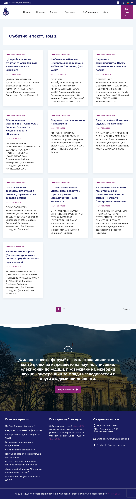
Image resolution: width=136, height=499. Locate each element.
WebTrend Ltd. (114, 493)
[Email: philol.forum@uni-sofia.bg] (111, 440)
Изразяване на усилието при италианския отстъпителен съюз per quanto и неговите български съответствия (112, 193)
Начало (35, 12)
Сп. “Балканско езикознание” (20, 450)
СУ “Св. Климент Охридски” (20, 427)
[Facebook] (117, 2)
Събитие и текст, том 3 (61, 427)
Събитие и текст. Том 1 (17, 54)
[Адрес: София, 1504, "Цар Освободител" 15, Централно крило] (111, 429)
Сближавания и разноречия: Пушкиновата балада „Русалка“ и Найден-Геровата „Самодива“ (23, 126)
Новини (45, 12)
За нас (100, 12)
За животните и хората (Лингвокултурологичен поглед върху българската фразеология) (21, 257)
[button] (123, 3)
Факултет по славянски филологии (23, 431)
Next (126, 311)
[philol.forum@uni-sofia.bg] (17, 2)
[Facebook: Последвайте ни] (109, 446)
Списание (69, 12)
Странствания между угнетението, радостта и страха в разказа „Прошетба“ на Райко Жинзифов (66, 193)
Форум (56, 12)
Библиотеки (86, 12)
